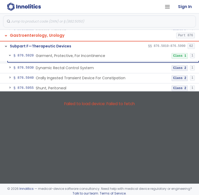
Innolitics (26, 188)
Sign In (185, 7)
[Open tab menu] (167, 6)
